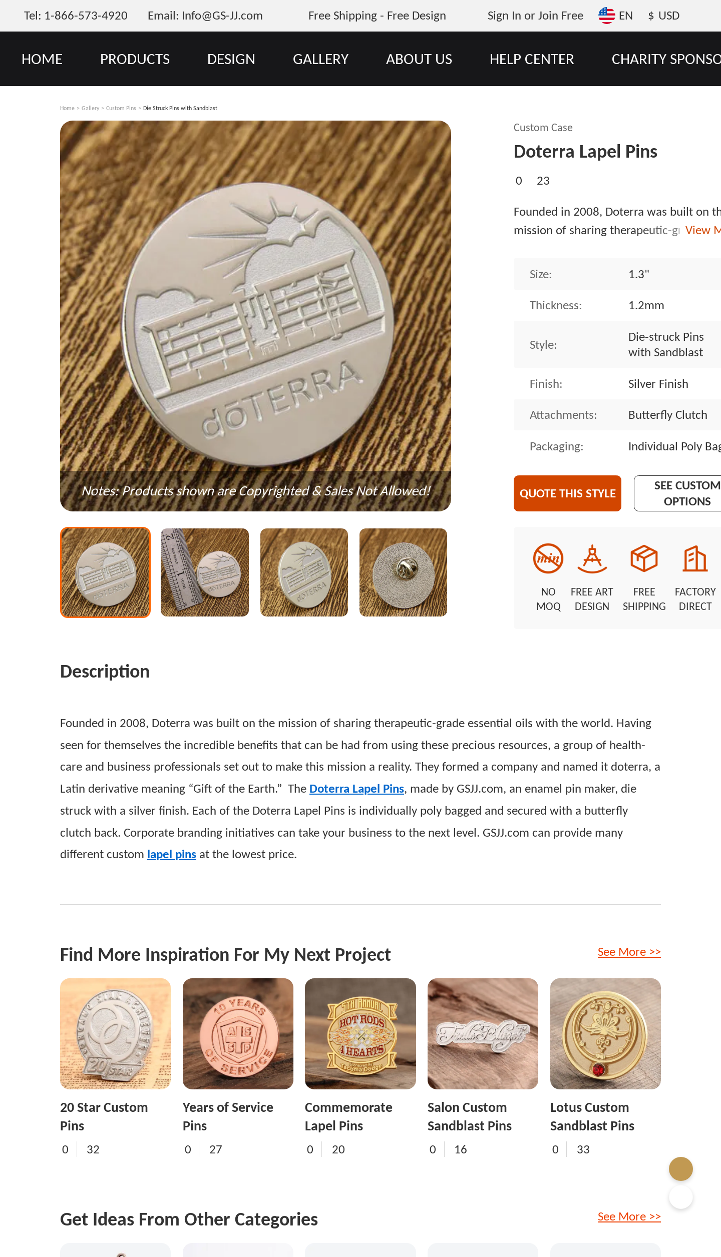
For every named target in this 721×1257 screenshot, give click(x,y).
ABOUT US (419, 58)
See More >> (629, 951)
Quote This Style (568, 493)
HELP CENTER (532, 58)
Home (67, 108)
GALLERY (320, 58)
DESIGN (231, 58)
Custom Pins (121, 108)
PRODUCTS (135, 58)
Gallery (90, 108)
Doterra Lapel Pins (356, 788)
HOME (42, 58)
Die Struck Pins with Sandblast (180, 108)
